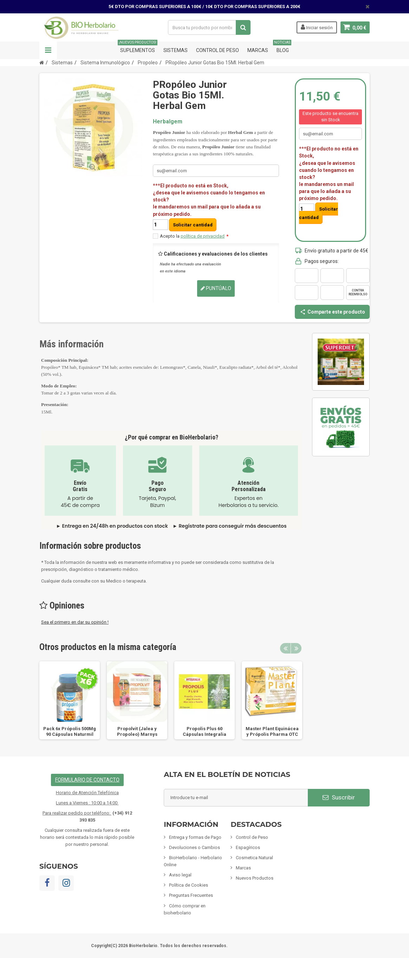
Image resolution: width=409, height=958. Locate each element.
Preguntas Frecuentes (191, 895)
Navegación (48, 50)
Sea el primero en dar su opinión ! (75, 622)
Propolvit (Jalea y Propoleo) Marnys (137, 731)
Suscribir (339, 797)
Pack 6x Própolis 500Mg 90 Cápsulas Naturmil (69, 731)
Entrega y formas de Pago (195, 837)
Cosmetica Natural (254, 857)
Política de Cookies (188, 885)
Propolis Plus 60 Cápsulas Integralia (204, 731)
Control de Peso (217, 50)
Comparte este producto (332, 312)
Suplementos (137, 47)
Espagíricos (248, 847)
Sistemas (175, 50)
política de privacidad (203, 236)
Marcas (257, 50)
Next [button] (296, 648)
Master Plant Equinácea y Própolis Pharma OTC (272, 731)
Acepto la (194, 236)
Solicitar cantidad (193, 224)
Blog (282, 47)
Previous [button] (285, 648)
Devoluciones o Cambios (194, 847)
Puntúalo (216, 288)
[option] (69, 700)
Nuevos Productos (254, 878)
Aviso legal (180, 874)
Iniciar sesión (317, 27)
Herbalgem (167, 121)
